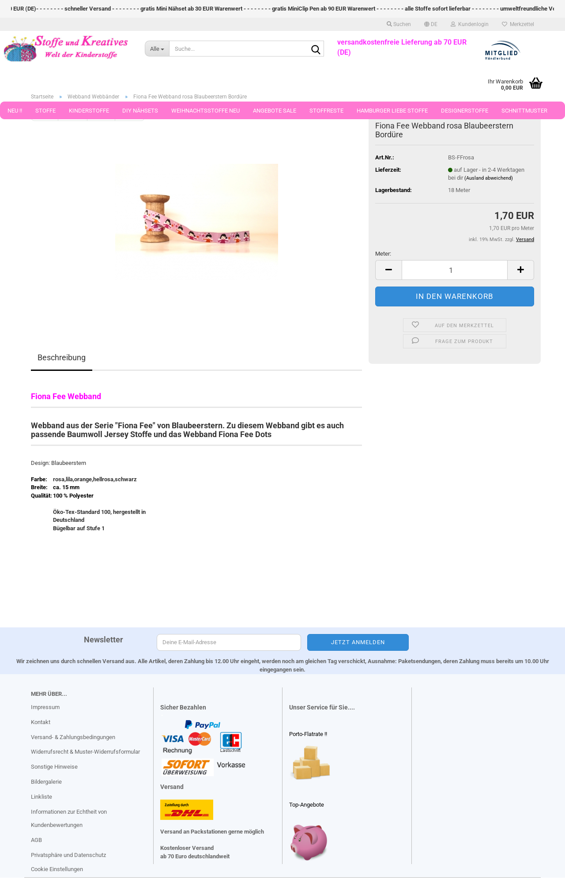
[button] (431, 24)
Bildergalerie (46, 781)
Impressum (45, 707)
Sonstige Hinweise (54, 766)
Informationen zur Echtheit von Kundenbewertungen (69, 818)
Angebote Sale (274, 110)
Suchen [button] (399, 24)
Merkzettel (518, 24)
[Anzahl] (455, 270)
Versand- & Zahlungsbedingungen (73, 737)
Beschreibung (62, 357)
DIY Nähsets (140, 110)
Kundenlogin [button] (470, 24)
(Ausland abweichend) (488, 178)
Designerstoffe (464, 110)
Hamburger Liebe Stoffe (392, 110)
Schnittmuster (524, 110)
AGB (36, 840)
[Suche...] (157, 49)
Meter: (383, 253)
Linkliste (41, 796)
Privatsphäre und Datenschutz (68, 855)
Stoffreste (326, 110)
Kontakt (40, 722)
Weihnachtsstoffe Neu (205, 110)
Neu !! (15, 110)
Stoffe (45, 110)
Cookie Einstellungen (57, 869)
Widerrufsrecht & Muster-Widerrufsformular (85, 751)
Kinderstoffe (89, 110)
